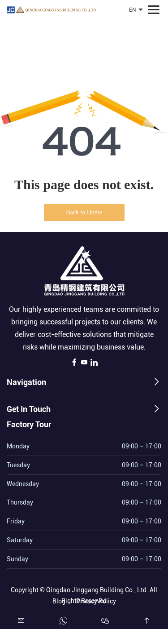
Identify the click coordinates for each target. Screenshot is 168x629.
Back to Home (84, 212)
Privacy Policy (96, 599)
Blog (58, 599)
